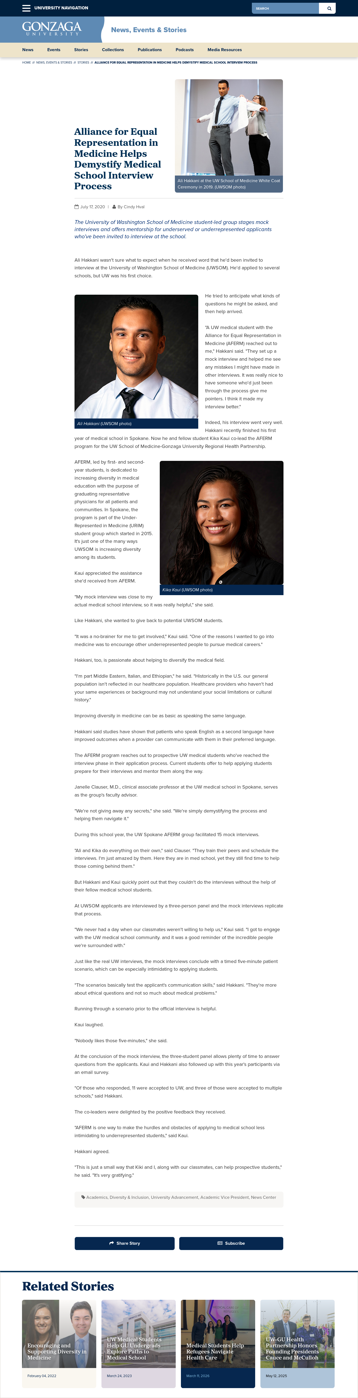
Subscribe (235, 1243)
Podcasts (185, 50)
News (28, 50)
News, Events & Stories (149, 29)
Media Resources (225, 50)
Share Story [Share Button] (128, 1243)
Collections (113, 50)
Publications (150, 50)
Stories (81, 50)
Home (26, 62)
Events (53, 50)
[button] (26, 8)
